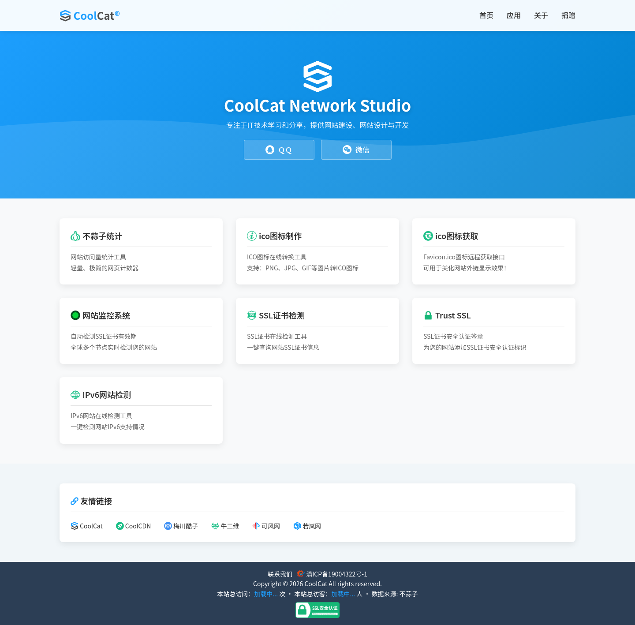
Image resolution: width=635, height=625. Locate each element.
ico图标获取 (450, 235)
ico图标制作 (274, 235)
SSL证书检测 (276, 315)
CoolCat (87, 525)
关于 (541, 15)
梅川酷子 (181, 525)
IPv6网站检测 (101, 394)
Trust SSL (447, 315)
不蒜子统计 (96, 235)
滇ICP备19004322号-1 (336, 573)
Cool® (96, 15)
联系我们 (280, 573)
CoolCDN (133, 525)
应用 (514, 15)
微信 (356, 150)
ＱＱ (278, 150)
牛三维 (225, 525)
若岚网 (307, 525)
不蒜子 (409, 593)
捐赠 (568, 15)
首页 (486, 15)
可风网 (266, 525)
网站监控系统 (100, 315)
